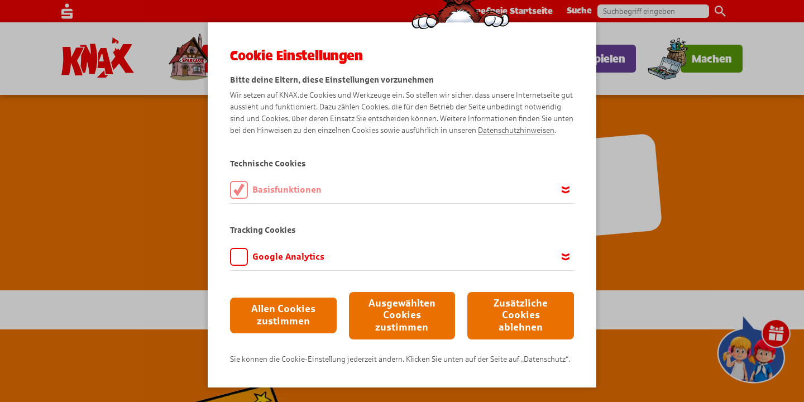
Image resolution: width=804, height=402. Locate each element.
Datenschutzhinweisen (516, 130)
